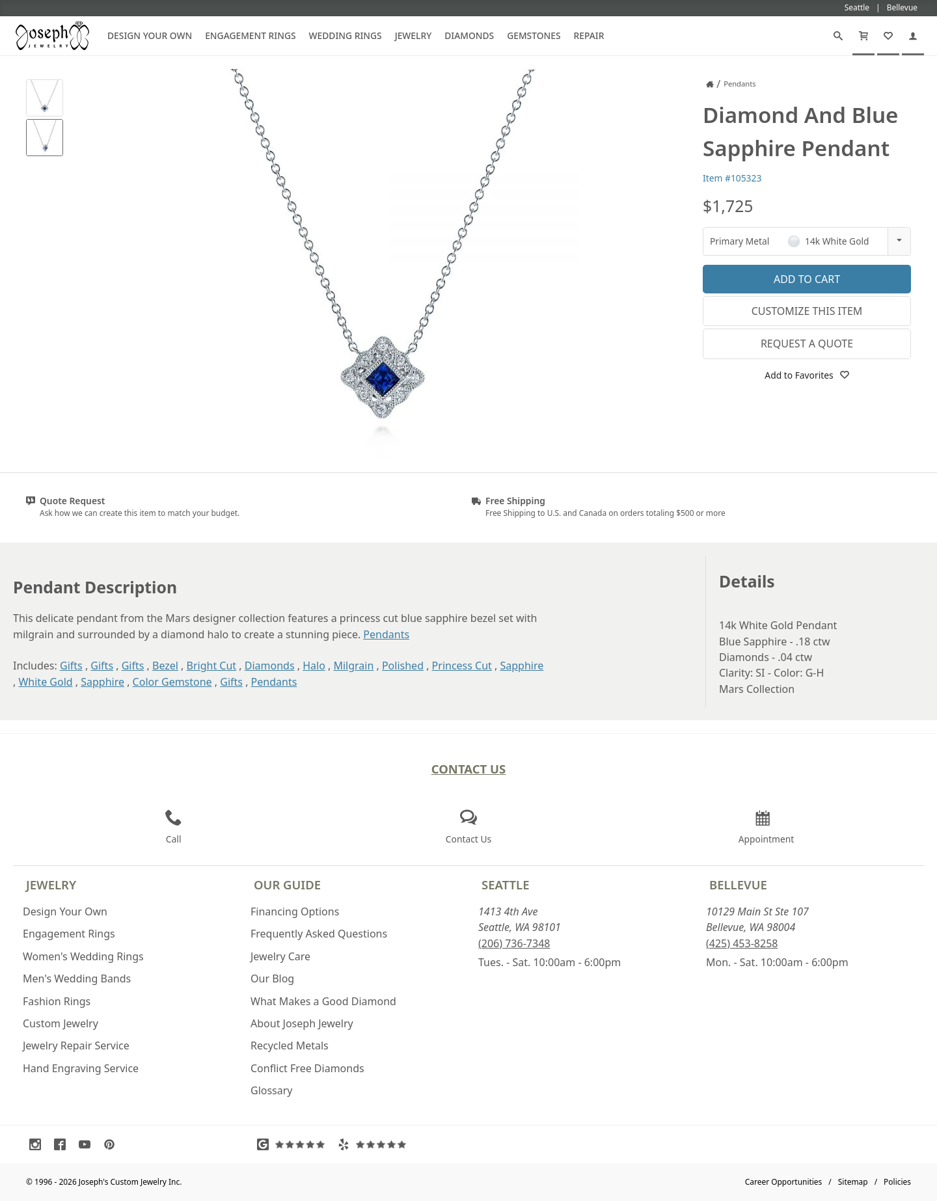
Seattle (505, 884)
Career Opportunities (783, 1181)
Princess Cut (462, 665)
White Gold (45, 682)
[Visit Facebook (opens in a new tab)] (63, 1144)
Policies (897, 1181)
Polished (403, 665)
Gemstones (533, 35)
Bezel (165, 665)
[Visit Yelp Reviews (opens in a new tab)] (375, 1144)
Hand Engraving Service (81, 1068)
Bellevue (738, 884)
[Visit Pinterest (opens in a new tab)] (112, 1144)
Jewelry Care (280, 956)
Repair (589, 35)
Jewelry (413, 35)
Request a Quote (807, 343)
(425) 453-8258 (742, 943)
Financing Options (295, 911)
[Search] (838, 35)
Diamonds (469, 35)
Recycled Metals (290, 1045)
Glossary (272, 1090)
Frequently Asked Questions (319, 933)
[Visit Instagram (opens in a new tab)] (38, 1144)
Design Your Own (149, 35)
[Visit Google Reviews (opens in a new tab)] (294, 1144)
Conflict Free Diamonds (307, 1068)
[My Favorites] (888, 35)
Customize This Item (807, 311)
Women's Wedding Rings (83, 956)
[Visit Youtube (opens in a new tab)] (88, 1144)
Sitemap (853, 1181)
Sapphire (521, 665)
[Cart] (863, 35)
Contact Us (468, 769)
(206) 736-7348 (514, 943)
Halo (314, 665)
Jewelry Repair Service (76, 1045)
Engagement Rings (250, 35)
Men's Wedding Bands (77, 978)
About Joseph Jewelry (302, 1023)
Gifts (71, 665)
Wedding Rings (345, 35)
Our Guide (287, 884)
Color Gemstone (172, 682)
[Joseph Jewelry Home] (710, 84)
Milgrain (353, 665)
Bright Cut (212, 665)
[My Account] (913, 35)
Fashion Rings (56, 1001)
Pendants (386, 634)
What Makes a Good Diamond (323, 1001)
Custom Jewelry (60, 1023)
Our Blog (272, 978)
